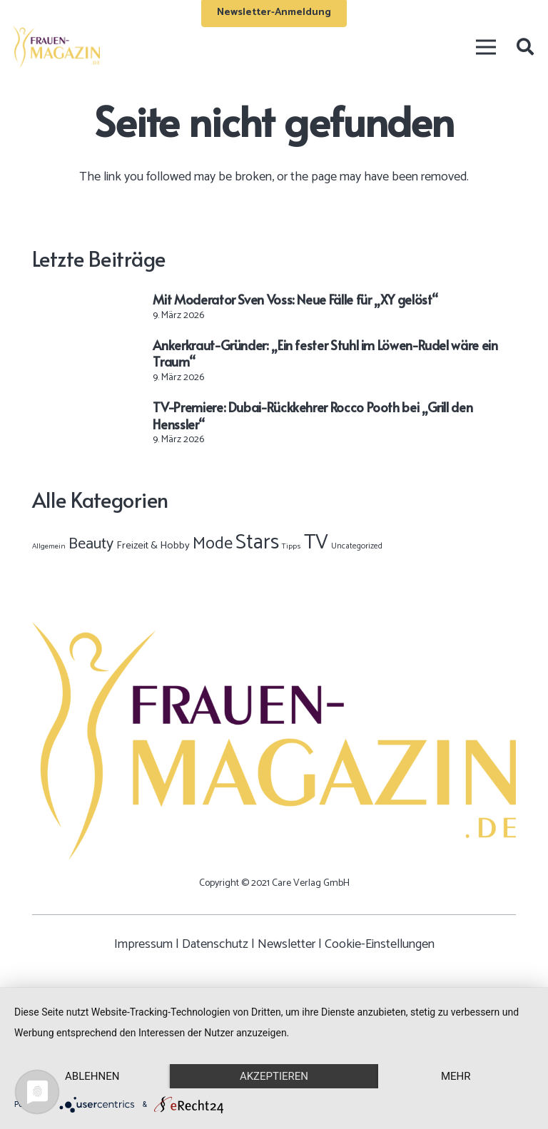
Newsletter (286, 944)
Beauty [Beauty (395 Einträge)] (90, 544)
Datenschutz (215, 944)
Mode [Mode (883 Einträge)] (213, 544)
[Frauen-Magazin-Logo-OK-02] (56, 47)
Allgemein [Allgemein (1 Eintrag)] (49, 546)
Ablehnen (92, 1076)
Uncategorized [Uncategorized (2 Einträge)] (356, 546)
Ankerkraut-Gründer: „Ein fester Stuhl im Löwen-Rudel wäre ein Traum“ (325, 353)
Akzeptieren (274, 1076)
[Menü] (485, 47)
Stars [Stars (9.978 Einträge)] (257, 543)
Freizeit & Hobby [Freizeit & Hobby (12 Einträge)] (153, 545)
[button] (525, 47)
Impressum (143, 944)
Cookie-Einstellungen (380, 944)
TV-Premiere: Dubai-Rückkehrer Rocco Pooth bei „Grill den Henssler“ (312, 415)
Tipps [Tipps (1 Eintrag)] (291, 546)
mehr (456, 1076)
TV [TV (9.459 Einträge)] (316, 543)
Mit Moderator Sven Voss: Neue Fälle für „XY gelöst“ (295, 299)
